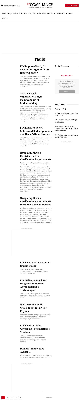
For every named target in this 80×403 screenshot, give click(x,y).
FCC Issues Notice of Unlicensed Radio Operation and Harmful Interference (36, 131)
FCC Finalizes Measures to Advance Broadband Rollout (66, 136)
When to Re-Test (60, 109)
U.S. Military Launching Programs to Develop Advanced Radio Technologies (33, 285)
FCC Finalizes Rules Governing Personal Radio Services (35, 329)
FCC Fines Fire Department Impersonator (35, 264)
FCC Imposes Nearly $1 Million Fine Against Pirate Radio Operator (34, 69)
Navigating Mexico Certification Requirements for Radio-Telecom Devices (35, 201)
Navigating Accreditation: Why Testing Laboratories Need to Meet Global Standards (66, 128)
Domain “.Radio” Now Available (32, 350)
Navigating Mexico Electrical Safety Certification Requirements (35, 156)
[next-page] (20, 397)
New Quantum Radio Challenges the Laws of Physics (33, 308)
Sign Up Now (66, 91)
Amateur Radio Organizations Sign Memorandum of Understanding (31, 98)
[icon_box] (10, 6)
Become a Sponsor (66, 75)
